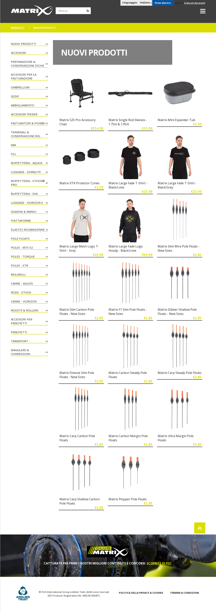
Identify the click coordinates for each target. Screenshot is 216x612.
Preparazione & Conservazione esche (27, 63)
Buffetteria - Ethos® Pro (28, 183)
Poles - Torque (23, 256)
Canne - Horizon (24, 301)
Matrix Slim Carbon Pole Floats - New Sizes (76, 311)
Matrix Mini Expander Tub (176, 120)
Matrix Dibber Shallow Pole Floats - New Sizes (177, 311)
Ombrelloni (20, 87)
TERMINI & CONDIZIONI (184, 592)
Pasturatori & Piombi (28, 123)
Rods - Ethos (21, 292)
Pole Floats (20, 238)
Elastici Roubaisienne (28, 229)
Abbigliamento (22, 105)
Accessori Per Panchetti (21, 321)
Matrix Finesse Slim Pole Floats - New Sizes (76, 375)
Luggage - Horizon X (27, 203)
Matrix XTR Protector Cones (79, 183)
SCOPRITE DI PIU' (159, 563)
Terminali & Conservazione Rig (25, 134)
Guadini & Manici (24, 211)
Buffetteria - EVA (24, 194)
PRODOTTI (17, 27)
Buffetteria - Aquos (26, 163)
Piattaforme (21, 220)
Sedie (15, 96)
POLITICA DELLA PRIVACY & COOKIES (141, 592)
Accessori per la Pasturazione (23, 76)
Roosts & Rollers (24, 310)
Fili (13, 154)
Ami (13, 145)
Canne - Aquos (22, 283)
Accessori (18, 53)
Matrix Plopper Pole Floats (128, 499)
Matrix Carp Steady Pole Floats (179, 373)
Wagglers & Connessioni (20, 352)
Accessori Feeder (24, 114)
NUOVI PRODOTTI (23, 44)
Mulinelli (18, 274)
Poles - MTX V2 (22, 247)
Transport (19, 341)
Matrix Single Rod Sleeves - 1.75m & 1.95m (128, 122)
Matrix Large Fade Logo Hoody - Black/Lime (126, 248)
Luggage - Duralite (26, 172)
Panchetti (19, 332)
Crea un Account (194, 3)
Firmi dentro (163, 3)
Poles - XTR (19, 265)
